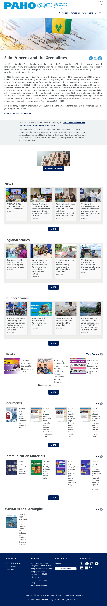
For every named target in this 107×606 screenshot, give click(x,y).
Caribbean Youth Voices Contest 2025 (26, 363)
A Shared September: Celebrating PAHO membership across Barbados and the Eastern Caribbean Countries (16, 324)
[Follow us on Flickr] (86, 568)
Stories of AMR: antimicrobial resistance (23, 469)
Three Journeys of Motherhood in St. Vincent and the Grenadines (64, 321)
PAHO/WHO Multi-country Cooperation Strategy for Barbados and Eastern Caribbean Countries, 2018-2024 (23, 531)
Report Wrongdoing (66, 568)
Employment (11, 566)
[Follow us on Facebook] (87, 564)
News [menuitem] (91, 13)
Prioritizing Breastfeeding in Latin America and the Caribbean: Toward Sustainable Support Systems (61, 371)
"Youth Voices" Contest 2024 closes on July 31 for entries (92, 364)
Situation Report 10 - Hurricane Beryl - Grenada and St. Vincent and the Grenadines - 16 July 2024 (96, 424)
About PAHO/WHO (13, 563)
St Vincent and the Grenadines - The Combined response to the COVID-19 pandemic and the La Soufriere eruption (90, 324)
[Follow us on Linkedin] (81, 568)
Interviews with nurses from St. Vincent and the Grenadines (39, 321)
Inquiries (58, 563)
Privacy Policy (36, 577)
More (53, 228)
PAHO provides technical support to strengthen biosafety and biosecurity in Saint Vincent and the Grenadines (90, 209)
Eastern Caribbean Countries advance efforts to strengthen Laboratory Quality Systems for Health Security (41, 209)
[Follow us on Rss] (90, 568)
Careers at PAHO (53, 168)
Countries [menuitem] (73, 13)
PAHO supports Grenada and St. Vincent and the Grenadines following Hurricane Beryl (90, 264)
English (100, 1)
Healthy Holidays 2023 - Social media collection (46, 472)
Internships (10, 569)
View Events (92, 353)
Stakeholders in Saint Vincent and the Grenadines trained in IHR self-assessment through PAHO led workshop (65, 209)
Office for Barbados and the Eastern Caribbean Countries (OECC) (52, 124)
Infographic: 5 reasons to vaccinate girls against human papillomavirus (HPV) (72, 475)
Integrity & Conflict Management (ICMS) (39, 572)
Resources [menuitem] (82, 13)
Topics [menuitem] (65, 13)
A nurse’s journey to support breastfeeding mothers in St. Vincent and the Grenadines (65, 265)
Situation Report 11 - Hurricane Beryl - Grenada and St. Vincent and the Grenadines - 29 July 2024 (72, 424)
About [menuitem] (98, 13)
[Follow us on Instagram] (91, 564)
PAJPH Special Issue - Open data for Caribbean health (23, 420)
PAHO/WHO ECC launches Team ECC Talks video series (15, 206)
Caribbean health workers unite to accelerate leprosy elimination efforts (15, 263)
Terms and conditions (39, 585)
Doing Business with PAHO (41, 568)
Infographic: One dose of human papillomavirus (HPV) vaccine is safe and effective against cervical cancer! (96, 477)
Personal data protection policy (40, 581)
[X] (82, 564)
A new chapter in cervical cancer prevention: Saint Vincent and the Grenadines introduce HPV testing (39, 267)
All (97, 403)
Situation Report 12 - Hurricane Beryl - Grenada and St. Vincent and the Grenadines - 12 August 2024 (47, 424)
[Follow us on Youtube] (97, 564)
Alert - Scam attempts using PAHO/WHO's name (41, 564)
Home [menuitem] (60, 13)
